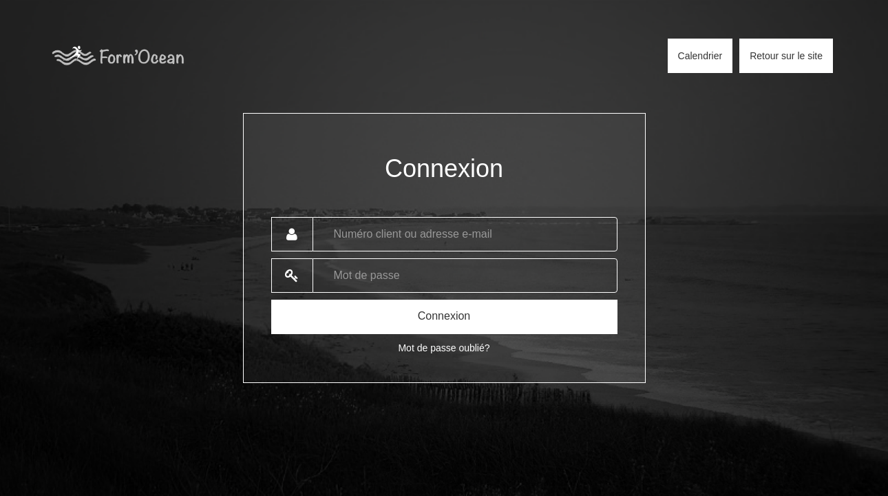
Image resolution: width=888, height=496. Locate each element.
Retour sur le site (786, 55)
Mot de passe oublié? (443, 347)
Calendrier (700, 55)
